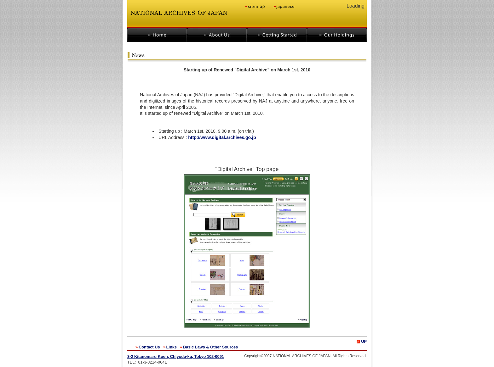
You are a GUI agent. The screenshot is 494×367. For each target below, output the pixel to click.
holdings (337, 35)
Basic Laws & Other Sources (210, 347)
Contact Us (149, 347)
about (217, 35)
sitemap (255, 7)
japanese (283, 7)
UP (364, 341)
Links (171, 347)
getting (277, 35)
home (157, 35)
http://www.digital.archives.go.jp (222, 137)
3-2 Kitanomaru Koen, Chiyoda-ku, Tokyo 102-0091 (175, 356)
